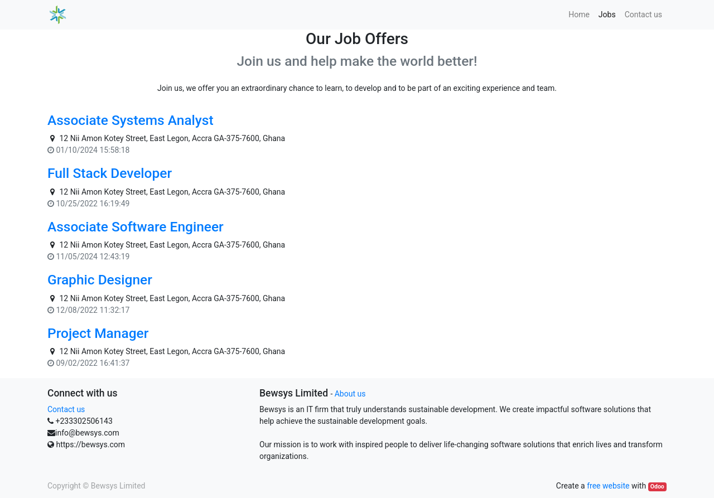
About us (350, 393)
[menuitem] (579, 14)
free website (608, 485)
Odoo (657, 486)
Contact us (66, 409)
